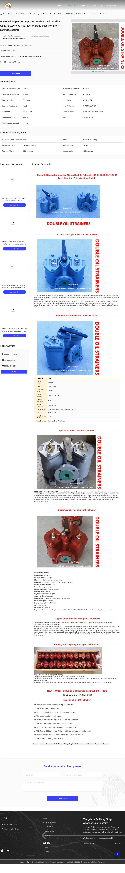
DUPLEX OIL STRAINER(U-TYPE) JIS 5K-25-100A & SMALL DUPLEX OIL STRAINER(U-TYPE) (14, 331)
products (11, 14)
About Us (84, 5)
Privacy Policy (24, 862)
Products (71, 5)
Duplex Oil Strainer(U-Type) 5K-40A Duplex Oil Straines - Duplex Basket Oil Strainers (14, 287)
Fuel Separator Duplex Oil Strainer (96, 744)
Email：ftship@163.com (10, 829)
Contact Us (97, 5)
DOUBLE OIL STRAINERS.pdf (77, 695)
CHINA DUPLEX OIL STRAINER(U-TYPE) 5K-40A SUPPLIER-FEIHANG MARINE (14, 244)
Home (60, 5)
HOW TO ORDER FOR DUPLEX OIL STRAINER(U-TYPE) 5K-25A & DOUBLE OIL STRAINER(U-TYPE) (14, 200)
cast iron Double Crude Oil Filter (51, 744)
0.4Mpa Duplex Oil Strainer (73, 744)
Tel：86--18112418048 (9, 825)
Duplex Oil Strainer (22, 14)
